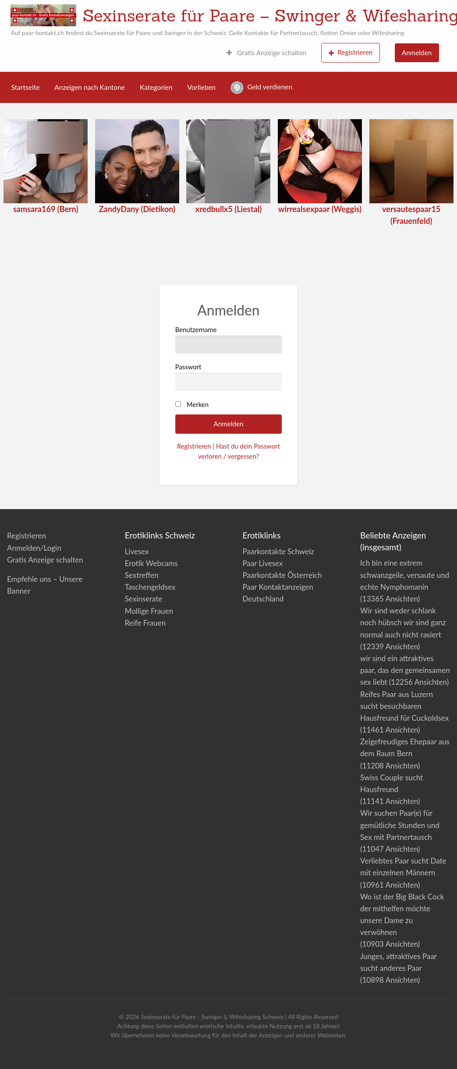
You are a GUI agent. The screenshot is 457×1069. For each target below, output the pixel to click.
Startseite (25, 87)
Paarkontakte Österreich (282, 575)
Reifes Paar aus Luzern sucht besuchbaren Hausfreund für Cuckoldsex (404, 706)
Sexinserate (144, 598)
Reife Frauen (145, 622)
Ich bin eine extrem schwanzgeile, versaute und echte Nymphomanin (404, 574)
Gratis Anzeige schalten (267, 53)
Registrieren (351, 52)
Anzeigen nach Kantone (89, 87)
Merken (198, 404)
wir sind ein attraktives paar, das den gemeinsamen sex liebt (405, 670)
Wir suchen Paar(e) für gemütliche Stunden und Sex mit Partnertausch (399, 824)
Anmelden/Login (34, 547)
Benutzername (228, 340)
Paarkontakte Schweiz (278, 551)
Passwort (228, 377)
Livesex (137, 551)
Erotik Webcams (151, 563)
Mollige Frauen (149, 611)
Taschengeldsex (150, 586)
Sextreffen (142, 575)
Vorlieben (201, 87)
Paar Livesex (262, 563)
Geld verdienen (261, 87)
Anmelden (417, 53)
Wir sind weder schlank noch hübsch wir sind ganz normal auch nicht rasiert (403, 622)
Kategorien (156, 87)
